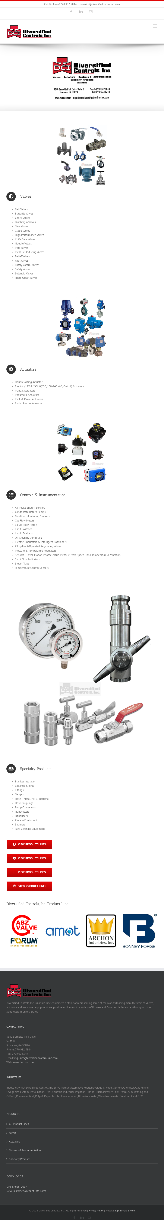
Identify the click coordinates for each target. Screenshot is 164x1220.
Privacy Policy (96, 1210)
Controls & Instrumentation (25, 1150)
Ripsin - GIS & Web (125, 1210)
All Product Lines (19, 1124)
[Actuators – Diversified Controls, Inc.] (82, 298)
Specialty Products (19, 1159)
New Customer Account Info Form (26, 1191)
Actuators (14, 1141)
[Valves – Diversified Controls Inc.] (82, 125)
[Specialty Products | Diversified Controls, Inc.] (82, 588)
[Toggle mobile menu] (155, 26)
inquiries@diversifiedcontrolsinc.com (100, 4)
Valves (12, 1133)
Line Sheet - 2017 (16, 1187)
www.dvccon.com (23, 1062)
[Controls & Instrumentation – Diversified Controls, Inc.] (82, 424)
